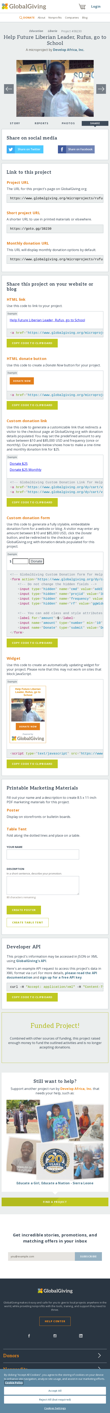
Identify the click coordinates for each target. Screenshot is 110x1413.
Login (96, 6)
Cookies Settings (55, 1408)
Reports (41, 123)
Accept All (55, 1390)
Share (95, 123)
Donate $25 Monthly (25, 469)
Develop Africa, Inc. (68, 50)
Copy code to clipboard (32, 343)
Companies (72, 17)
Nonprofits (55, 17)
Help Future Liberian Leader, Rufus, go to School (47, 320)
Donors (11, 1356)
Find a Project (55, 1202)
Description (15, 869)
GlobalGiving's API (31, 961)
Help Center (55, 1321)
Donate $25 (19, 463)
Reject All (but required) (55, 1399)
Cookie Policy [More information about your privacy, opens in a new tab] (14, 1382)
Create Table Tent (27, 922)
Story (15, 123)
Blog (85, 17)
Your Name (14, 847)
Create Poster (24, 910)
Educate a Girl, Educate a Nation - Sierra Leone (55, 1183)
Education (36, 31)
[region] (55, 1391)
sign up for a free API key (61, 977)
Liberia (52, 31)
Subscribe (88, 1256)
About (41, 17)
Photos (68, 123)
